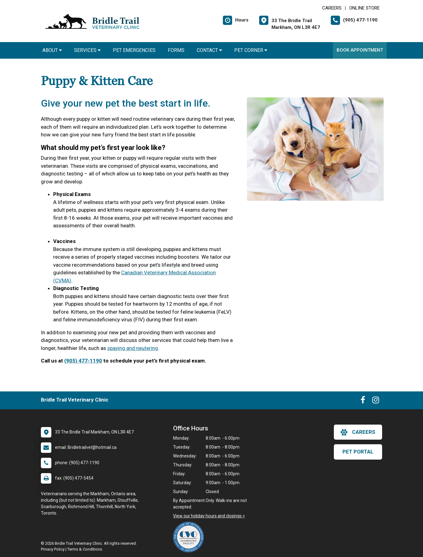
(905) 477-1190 (83, 361)
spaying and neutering (132, 348)
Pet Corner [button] (250, 50)
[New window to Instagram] (375, 401)
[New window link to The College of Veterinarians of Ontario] (190, 537)
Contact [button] (209, 50)
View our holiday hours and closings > (209, 515)
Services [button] (87, 50)
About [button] (52, 50)
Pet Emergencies (134, 50)
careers (358, 432)
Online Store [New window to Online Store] (364, 8)
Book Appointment (360, 50)
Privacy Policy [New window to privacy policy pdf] (53, 549)
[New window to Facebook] (363, 401)
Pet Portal (358, 452)
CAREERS (332, 8)
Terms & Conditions (84, 549)
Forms (176, 50)
